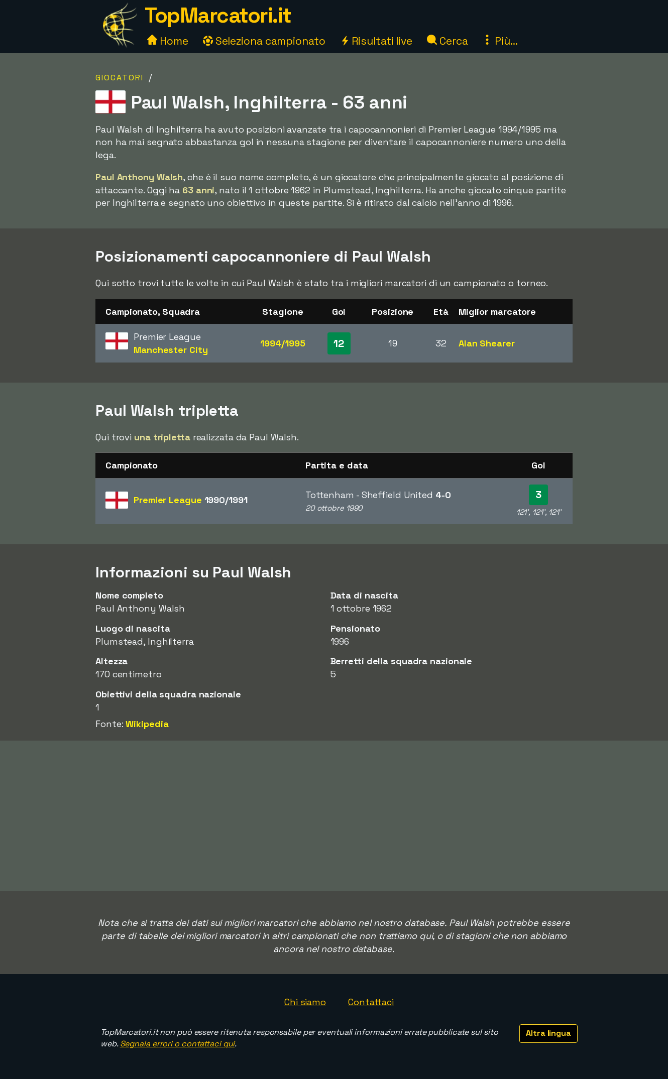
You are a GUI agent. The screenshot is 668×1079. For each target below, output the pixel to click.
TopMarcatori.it (218, 15)
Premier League (191, 500)
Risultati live (376, 41)
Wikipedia (147, 724)
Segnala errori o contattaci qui (177, 1043)
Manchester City (171, 349)
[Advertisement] (334, 816)
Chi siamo (305, 1002)
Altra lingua (548, 1033)
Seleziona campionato (264, 41)
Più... (499, 41)
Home (167, 41)
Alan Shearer (487, 343)
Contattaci (371, 1002)
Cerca (447, 41)
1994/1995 (282, 343)
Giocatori (119, 77)
